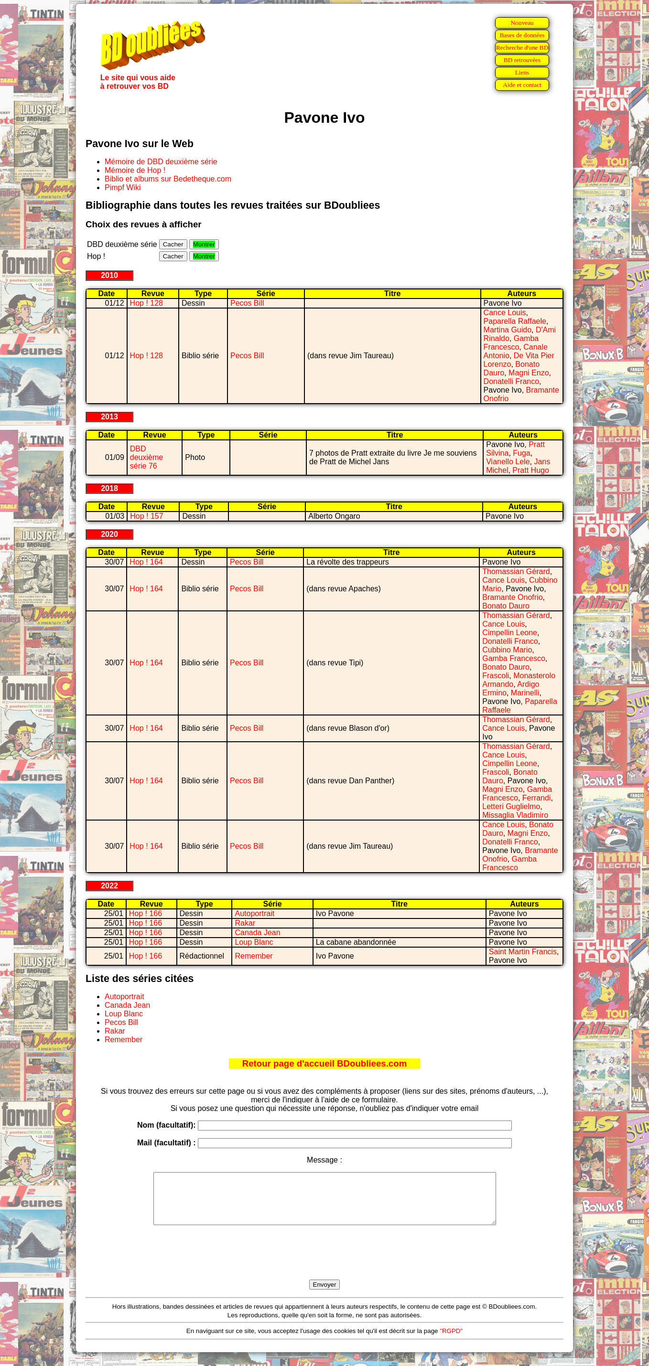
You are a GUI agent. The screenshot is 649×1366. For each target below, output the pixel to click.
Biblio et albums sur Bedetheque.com (168, 179)
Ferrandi (536, 798)
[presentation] (324, 1263)
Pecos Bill (247, 303)
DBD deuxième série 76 (146, 457)
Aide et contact (522, 84)
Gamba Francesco (511, 342)
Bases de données (521, 35)
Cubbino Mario (507, 650)
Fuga (521, 453)
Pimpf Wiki (123, 187)
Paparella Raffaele (515, 321)
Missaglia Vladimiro (515, 815)
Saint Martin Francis (523, 952)
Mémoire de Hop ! (135, 170)
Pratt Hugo (530, 470)
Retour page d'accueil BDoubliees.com (324, 1063)
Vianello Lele (508, 462)
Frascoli (495, 676)
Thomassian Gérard (516, 571)
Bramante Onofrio (512, 597)
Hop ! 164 (146, 562)
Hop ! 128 (146, 303)
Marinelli (525, 693)
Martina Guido (508, 330)
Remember (253, 956)
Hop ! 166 (145, 913)
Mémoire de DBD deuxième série (161, 162)
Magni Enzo (528, 373)
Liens (522, 72)
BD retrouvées (522, 60)
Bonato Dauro (506, 606)
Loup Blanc (254, 942)
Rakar (245, 923)
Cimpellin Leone (509, 633)
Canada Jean (257, 932)
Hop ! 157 (146, 516)
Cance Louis (505, 313)
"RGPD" (451, 1341)
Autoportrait (254, 913)
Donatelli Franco (512, 381)
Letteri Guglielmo (511, 806)
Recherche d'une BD (522, 47)
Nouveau (521, 22)
